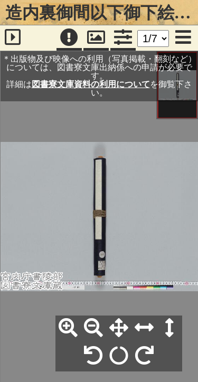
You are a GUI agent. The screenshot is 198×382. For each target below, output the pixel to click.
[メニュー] (183, 38)
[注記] (69, 38)
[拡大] (68, 328)
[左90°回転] (93, 356)
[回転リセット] (118, 356)
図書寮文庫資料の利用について (91, 84)
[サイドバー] (13, 38)
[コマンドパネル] (123, 38)
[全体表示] (118, 328)
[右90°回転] (144, 356)
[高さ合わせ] (169, 328)
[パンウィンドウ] (96, 38)
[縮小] (93, 328)
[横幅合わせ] (144, 328)
